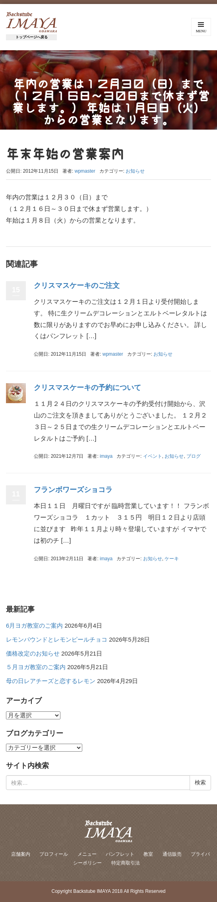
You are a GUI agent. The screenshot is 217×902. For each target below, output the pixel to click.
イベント (152, 456)
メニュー (87, 854)
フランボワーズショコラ (73, 490)
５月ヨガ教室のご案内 (36, 667)
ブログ (193, 456)
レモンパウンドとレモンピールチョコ (56, 639)
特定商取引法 (125, 863)
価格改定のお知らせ (33, 653)
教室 (148, 854)
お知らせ (135, 171)
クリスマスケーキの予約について (87, 388)
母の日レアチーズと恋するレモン (50, 681)
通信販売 (172, 854)
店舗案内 (20, 854)
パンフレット (120, 854)
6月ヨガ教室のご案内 (34, 625)
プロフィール (53, 854)
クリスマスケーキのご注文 (77, 286)
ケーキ (172, 558)
